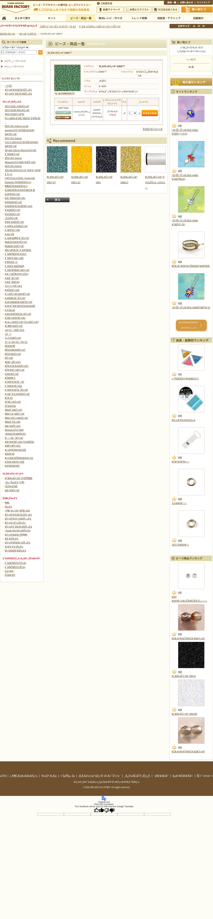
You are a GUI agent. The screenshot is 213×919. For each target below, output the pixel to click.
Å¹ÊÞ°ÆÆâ (198, 18)
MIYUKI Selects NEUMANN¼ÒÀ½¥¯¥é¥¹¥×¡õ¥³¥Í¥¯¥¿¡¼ (22, 170)
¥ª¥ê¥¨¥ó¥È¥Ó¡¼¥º (14, 222)
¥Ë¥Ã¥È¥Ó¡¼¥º (13, 354)
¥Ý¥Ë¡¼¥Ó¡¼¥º (13, 402)
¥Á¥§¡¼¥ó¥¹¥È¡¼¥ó (15, 318)
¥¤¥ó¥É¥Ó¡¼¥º (12, 210)
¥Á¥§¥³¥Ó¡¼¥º (12, 194)
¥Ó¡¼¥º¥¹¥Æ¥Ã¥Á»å (183, 420)
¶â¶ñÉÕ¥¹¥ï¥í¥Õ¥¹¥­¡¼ (16, 186)
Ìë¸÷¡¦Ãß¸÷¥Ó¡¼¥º (14, 438)
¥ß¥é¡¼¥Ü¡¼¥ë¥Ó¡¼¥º (16, 418)
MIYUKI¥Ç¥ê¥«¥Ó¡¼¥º (17, 110)
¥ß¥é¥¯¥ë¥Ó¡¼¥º (13, 410)
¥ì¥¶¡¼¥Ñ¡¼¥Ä (13, 445)
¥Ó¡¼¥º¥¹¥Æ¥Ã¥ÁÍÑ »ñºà (18, 90)
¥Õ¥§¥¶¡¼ (10, 378)
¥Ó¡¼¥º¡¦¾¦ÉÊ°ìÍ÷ (80, 18)
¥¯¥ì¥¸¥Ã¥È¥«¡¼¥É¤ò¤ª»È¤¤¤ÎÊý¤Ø (99, 26)
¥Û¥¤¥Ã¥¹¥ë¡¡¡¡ (180, 461)
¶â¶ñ (7, 502)
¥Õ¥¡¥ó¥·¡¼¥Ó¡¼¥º (15, 370)
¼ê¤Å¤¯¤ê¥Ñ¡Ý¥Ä (14, 330)
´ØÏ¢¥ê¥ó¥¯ (161, 775)
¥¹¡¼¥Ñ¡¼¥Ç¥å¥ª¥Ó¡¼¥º (17, 294)
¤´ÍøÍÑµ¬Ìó (67, 775)
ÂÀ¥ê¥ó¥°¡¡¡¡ (179, 503)
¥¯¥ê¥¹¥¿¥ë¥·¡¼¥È (14, 258)
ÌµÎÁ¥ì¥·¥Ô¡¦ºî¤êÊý (110, 18)
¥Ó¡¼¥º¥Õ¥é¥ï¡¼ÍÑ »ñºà (17, 542)
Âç (203, 26)
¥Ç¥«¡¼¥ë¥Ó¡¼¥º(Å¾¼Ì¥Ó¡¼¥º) (22, 322)
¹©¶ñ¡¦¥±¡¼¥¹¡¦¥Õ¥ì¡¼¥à (17, 510)
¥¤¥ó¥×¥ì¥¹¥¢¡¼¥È (14, 462)
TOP (3, 18)
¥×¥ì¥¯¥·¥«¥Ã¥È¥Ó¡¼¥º (17, 394)
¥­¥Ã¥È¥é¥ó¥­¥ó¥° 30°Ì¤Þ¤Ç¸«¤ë (188, 325)
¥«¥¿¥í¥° (9, 571)
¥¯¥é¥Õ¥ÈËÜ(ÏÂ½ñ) (15, 563)
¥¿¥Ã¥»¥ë (10, 310)
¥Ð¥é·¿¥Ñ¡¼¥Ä (13, 362)
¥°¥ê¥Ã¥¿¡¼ (11, 262)
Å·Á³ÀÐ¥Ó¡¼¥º (13, 338)
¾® (194, 26)
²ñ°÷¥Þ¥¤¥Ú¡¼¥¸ (110, 9)
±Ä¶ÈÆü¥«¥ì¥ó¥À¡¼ (23, 775)
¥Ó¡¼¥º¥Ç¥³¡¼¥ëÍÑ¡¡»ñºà (18, 518)
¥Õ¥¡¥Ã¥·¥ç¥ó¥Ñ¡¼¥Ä (16, 366)
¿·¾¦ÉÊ (8, 86)
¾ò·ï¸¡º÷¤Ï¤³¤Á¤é (14, 66)
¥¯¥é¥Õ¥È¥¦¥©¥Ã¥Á (16, 254)
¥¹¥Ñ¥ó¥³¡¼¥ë (12, 290)
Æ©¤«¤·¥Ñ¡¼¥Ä (13, 286)
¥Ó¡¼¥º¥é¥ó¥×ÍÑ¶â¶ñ (16, 534)
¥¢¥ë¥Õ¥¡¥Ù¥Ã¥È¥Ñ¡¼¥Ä (18, 206)
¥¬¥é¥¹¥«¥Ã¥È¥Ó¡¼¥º (16, 226)
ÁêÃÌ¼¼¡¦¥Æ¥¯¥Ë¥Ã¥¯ (168, 18)
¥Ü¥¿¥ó (9, 398)
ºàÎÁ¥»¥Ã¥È (11, 486)
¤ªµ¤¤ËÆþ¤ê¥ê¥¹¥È (138, 9)
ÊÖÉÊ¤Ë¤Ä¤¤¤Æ (153, 129)
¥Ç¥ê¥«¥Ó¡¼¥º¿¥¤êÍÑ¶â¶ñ (18, 478)
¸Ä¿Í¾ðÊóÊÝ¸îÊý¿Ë (137, 775)
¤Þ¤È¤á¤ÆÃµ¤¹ (22, 18)
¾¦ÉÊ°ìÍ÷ (171, 3)
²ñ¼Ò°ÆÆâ (49, 775)
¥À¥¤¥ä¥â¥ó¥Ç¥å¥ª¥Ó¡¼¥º (18, 302)
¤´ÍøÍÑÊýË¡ (105, 3)
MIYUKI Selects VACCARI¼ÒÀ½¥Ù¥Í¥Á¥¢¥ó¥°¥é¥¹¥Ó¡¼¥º (21, 142)
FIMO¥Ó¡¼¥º (12, 374)
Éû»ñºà (8, 506)
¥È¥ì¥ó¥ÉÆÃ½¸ (139, 18)
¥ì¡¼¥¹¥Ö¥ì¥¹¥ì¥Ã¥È (15, 450)
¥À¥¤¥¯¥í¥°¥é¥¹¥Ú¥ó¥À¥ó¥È (20, 306)
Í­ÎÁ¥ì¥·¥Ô (10, 575)
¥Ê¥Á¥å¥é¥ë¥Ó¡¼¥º (15, 350)
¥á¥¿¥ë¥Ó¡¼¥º (12, 490)
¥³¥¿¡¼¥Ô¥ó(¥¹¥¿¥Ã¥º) (16, 274)
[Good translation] (99, 810)
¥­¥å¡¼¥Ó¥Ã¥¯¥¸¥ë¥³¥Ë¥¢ (18, 250)
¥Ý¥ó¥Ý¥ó (10, 406)
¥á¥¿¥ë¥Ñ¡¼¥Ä (13, 426)
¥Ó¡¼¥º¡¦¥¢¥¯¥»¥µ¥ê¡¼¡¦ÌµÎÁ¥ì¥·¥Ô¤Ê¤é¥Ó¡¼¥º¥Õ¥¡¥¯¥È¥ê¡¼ (106, 782)
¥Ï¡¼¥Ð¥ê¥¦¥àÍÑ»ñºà (15, 550)
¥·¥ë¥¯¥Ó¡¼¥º (12, 278)
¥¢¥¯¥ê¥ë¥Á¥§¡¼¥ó (15, 198)
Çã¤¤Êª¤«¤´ (197, 9)
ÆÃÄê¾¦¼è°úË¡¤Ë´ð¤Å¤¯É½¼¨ (99, 775)
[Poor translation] (109, 810)
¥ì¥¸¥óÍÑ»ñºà (11, 538)
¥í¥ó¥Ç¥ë (10, 454)
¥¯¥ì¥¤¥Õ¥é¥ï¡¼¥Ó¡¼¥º (17, 270)
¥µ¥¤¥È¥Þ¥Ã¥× (204, 3)
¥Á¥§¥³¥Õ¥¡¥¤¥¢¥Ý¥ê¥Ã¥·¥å (20, 190)
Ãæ (199, 26)
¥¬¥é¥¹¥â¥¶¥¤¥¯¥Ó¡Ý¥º (17, 238)
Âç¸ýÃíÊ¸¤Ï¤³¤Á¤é (165, 9)
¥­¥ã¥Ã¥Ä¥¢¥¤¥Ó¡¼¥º (16, 242)
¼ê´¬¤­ (8, 334)
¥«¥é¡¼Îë (9, 234)
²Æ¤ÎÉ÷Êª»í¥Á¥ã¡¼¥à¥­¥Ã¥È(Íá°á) (191, 307)
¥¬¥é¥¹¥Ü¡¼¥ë (12, 230)
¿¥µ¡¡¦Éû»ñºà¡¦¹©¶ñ (14, 482)
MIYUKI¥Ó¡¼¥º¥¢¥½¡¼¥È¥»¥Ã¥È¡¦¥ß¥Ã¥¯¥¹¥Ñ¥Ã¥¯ (22, 118)
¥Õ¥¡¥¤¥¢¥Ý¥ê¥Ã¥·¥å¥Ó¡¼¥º (188, 638)
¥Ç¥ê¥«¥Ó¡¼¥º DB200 (184, 713)
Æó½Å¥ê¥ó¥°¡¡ (180, 544)
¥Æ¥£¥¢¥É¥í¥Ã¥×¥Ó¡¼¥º (18, 314)
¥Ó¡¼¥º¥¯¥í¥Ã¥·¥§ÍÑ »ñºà (18, 93)
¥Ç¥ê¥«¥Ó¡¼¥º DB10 (184, 676)
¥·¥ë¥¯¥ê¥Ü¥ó (12, 282)
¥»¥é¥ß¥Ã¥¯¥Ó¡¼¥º (15, 298)
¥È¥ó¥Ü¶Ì (10, 346)
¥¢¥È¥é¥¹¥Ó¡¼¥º (13, 202)
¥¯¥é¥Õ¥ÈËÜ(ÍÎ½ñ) (15, 567)
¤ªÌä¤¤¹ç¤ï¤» (186, 3)
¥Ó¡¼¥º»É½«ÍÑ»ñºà (15, 522)
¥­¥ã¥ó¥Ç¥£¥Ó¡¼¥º (14, 246)
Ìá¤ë (57, 199)
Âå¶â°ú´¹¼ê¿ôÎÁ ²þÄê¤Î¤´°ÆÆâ (58, 26)
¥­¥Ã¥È (51, 18)
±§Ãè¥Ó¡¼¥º (11, 218)
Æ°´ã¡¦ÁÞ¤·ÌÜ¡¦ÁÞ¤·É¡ (16, 342)
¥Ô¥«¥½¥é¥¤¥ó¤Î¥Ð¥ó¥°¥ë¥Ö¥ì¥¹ (191, 265)
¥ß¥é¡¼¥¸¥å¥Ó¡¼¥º (15, 414)
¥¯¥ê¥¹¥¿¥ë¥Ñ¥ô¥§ (14, 266)
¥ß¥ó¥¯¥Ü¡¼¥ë (12, 422)
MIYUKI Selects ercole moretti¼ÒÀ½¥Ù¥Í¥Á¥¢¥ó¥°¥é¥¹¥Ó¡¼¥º (20, 130)
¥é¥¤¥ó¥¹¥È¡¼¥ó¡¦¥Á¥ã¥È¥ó (19, 442)
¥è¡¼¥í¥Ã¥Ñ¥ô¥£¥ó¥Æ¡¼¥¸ (19, 458)
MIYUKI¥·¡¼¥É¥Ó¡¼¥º (17, 106)
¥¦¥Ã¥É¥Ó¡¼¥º (12, 214)
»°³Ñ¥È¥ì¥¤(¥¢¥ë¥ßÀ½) (185, 378)
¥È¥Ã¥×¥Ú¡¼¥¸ (8, 33)
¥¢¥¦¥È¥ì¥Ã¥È (12, 466)
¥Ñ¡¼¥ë (9, 358)
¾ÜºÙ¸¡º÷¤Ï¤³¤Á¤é (15, 61)
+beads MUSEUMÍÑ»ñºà (17, 530)
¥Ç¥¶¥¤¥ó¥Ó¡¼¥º (14, 326)
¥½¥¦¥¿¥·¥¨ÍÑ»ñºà (14, 546)
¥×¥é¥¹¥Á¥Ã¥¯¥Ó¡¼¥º (16, 390)
